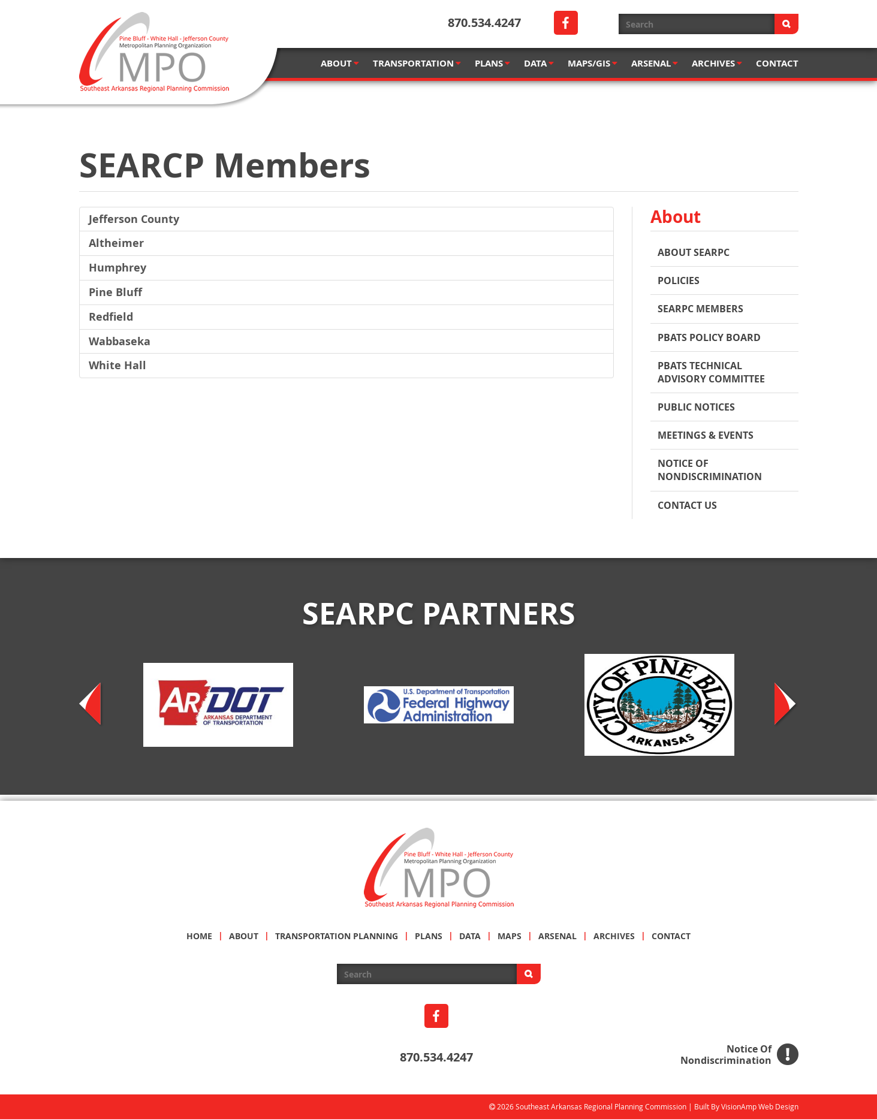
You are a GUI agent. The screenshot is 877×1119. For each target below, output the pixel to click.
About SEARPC (694, 252)
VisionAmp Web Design (759, 1106)
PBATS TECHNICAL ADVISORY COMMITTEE (711, 372)
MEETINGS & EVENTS (706, 435)
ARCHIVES (717, 63)
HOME (199, 936)
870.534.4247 (484, 22)
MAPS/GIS (592, 63)
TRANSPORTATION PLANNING (336, 936)
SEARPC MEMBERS (700, 308)
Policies (679, 280)
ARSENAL (654, 63)
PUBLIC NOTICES (696, 407)
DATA (539, 63)
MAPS (510, 936)
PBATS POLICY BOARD (709, 337)
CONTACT (777, 63)
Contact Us (687, 505)
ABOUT (340, 63)
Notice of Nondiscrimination (710, 470)
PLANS (492, 63)
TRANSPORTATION (417, 63)
